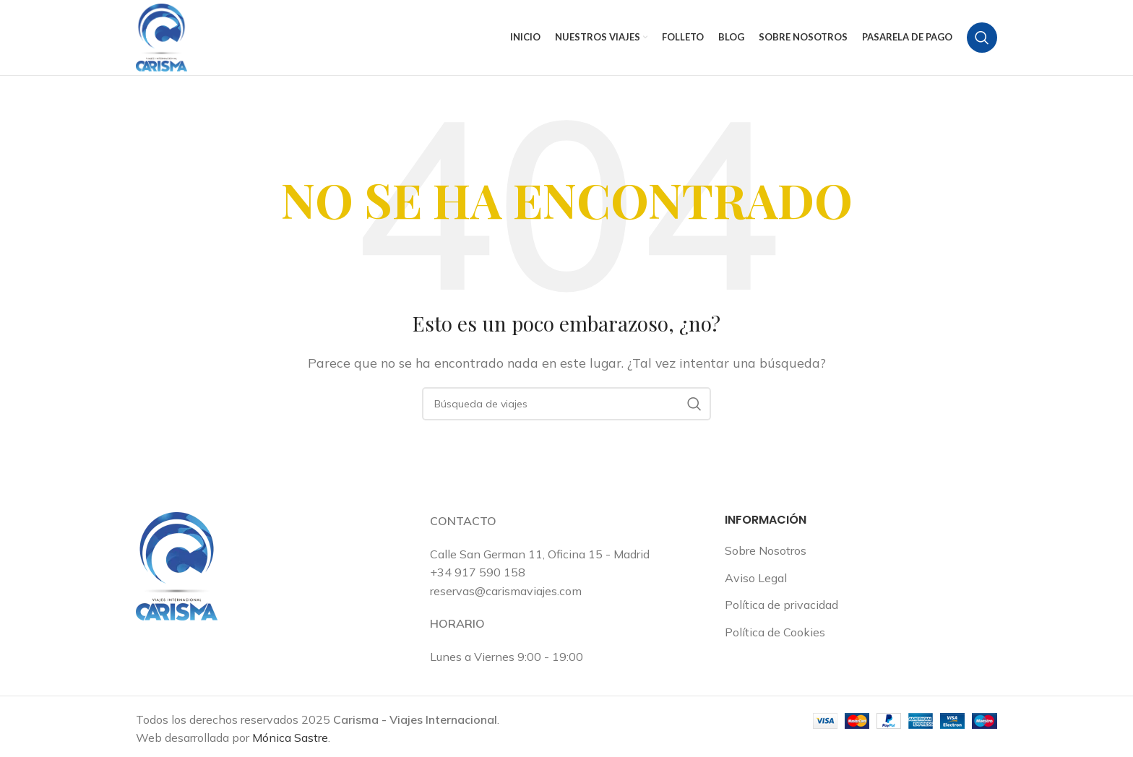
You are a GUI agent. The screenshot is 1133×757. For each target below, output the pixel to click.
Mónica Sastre (290, 737)
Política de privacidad (781, 604)
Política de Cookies (775, 632)
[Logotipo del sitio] (161, 36)
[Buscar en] (982, 37)
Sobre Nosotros (765, 550)
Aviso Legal (756, 578)
